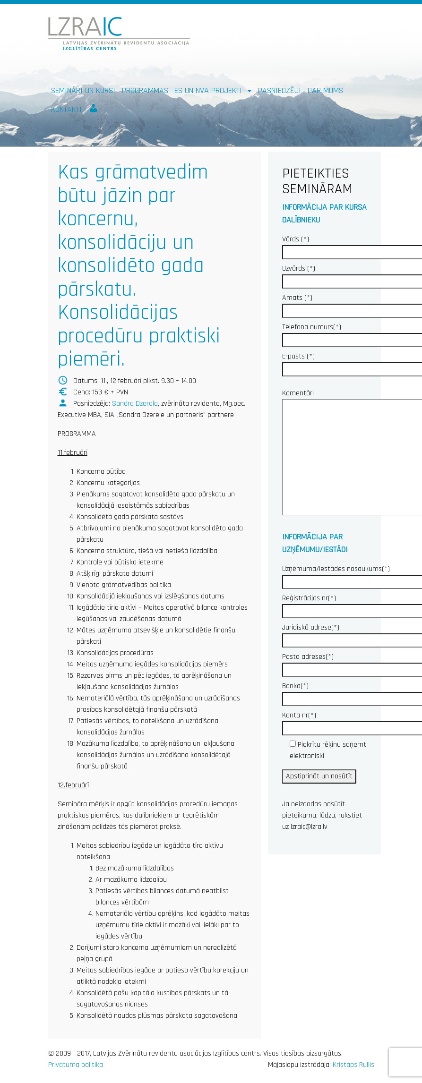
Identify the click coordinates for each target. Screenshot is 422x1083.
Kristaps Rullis (353, 1065)
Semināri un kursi (83, 90)
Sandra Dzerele (135, 404)
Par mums (325, 90)
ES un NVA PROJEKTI (209, 90)
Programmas (145, 90)
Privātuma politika (75, 1065)
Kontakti (66, 109)
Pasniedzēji (279, 90)
